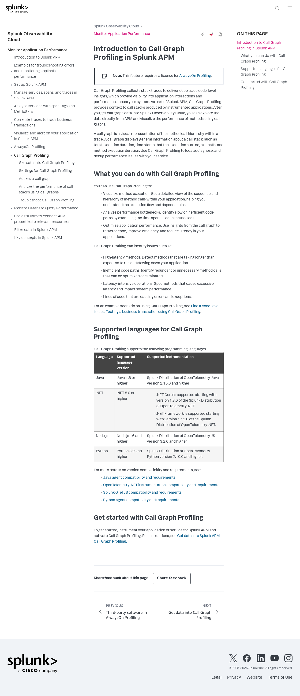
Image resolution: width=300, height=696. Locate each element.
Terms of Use (280, 678)
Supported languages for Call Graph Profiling (265, 72)
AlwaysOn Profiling (195, 76)
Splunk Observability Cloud (116, 27)
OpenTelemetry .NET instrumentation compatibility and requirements (161, 485)
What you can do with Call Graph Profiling (263, 59)
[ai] (211, 34)
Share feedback (172, 579)
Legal (216, 678)
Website (254, 678)
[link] (202, 34)
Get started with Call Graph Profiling (264, 85)
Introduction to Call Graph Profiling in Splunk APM (259, 46)
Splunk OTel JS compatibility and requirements (142, 493)
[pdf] (220, 34)
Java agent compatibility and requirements (139, 478)
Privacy (234, 678)
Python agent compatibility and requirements (141, 500)
